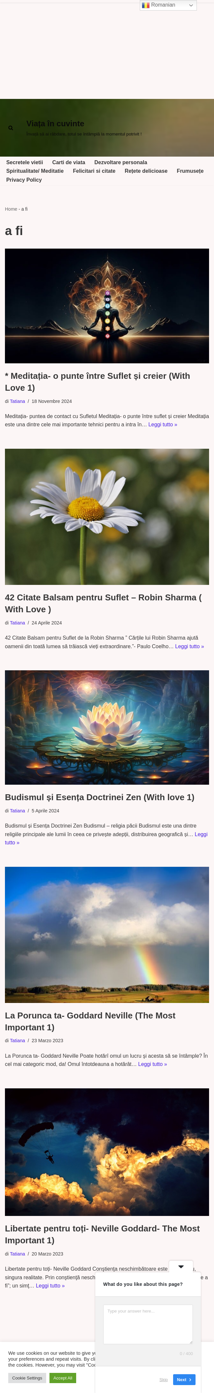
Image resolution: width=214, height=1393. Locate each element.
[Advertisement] (107, 49)
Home (11, 209)
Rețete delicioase (146, 171)
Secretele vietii (24, 162)
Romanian (158, 5)
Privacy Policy (24, 180)
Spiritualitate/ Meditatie (35, 171)
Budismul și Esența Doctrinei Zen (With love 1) (100, 797)
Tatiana (17, 401)
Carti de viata (68, 162)
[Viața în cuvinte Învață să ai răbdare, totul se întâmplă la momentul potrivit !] (84, 127)
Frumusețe (191, 171)
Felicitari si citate (94, 171)
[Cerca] (10, 127)
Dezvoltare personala (121, 162)
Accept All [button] (62, 1378)
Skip (164, 1379)
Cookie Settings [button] (27, 1378)
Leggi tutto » (186, 425)
